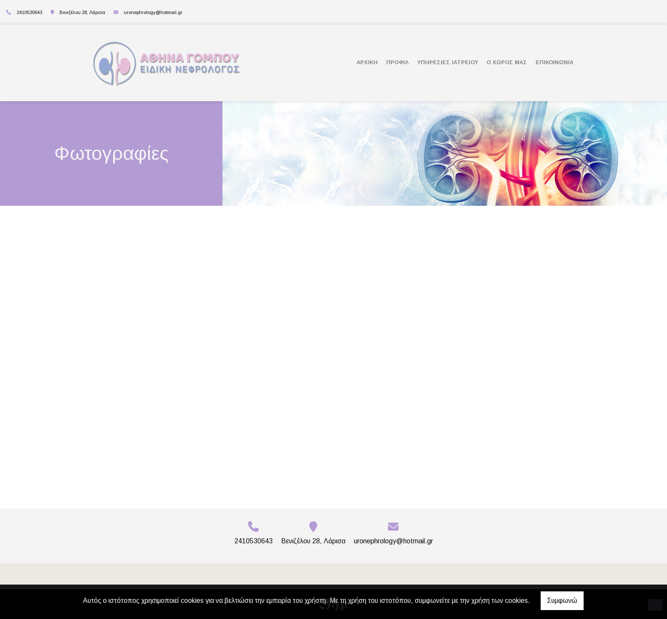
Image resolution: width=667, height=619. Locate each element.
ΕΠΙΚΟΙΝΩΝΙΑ (554, 62)
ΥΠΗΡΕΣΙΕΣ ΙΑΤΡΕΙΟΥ (447, 62)
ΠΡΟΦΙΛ (397, 62)
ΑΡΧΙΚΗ (367, 62)
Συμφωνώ (562, 600)
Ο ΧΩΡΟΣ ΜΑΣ (507, 62)
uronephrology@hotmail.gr (153, 12)
